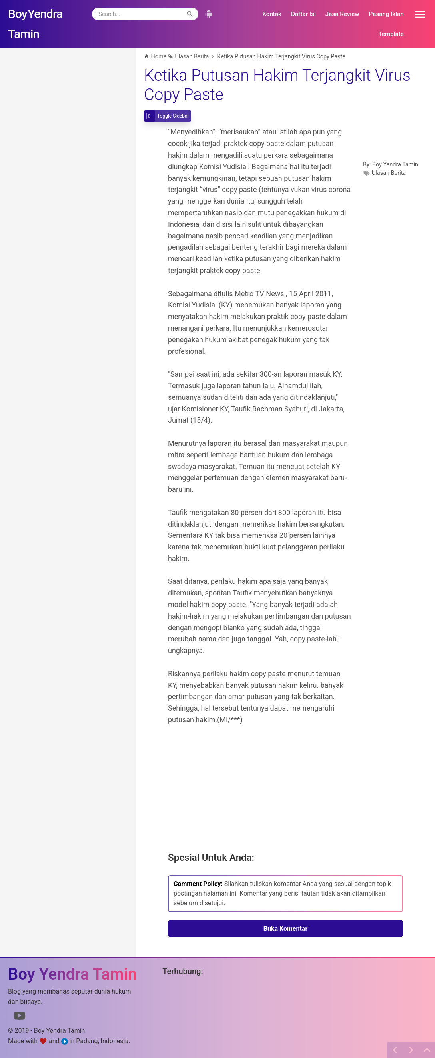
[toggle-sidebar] (167, 116)
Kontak (271, 14)
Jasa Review (342, 14)
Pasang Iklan (386, 14)
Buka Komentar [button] (285, 928)
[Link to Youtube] (19, 1017)
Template (391, 34)
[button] (417, 14)
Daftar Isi (303, 14)
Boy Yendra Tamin (395, 164)
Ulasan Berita (389, 173)
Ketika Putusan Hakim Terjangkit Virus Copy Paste (277, 85)
